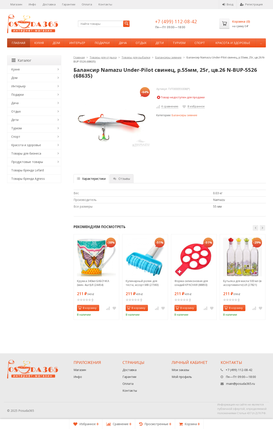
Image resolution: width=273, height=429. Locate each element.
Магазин (16, 4)
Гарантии (68, 4)
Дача (123, 43)
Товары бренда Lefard (27, 170)
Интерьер (77, 43)
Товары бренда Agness (28, 179)
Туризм (179, 43)
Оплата (87, 4)
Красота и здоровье (232, 43)
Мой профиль (182, 377)
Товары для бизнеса (26, 153)
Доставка (49, 4)
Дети (159, 43)
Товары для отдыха (103, 57)
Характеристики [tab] (91, 179)
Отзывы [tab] (121, 179)
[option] (96, 277)
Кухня (39, 43)
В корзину (87, 308)
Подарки (102, 43)
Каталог (21, 60)
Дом (56, 43)
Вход (227, 4)
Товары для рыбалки (136, 57)
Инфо (32, 4)
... (261, 43)
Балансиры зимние (168, 57)
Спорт (200, 43)
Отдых (141, 43)
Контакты (105, 4)
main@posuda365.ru (240, 384)
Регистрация (251, 4)
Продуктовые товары (27, 162)
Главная (18, 43)
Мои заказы (180, 370)
